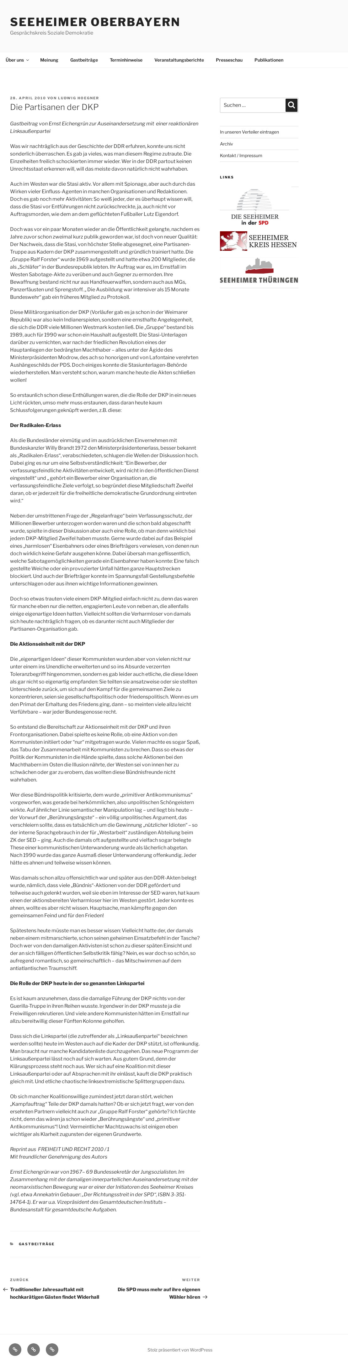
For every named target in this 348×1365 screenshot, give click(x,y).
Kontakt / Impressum (241, 155)
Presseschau (229, 60)
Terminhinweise (126, 60)
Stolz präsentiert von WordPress (179, 1349)
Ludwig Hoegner (78, 98)
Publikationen (268, 60)
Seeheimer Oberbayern (95, 22)
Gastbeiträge (84, 60)
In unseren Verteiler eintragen (249, 131)
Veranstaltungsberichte (179, 60)
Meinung (49, 60)
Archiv (226, 143)
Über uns (18, 60)
